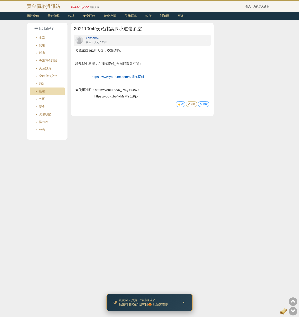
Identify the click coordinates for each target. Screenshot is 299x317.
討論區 (164, 15)
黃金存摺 (110, 15)
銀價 (148, 15)
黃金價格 (54, 15)
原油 (42, 83)
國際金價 (33, 15)
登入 (248, 6)
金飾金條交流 (48, 76)
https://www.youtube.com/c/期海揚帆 (118, 77)
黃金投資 (45, 68)
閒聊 (42, 45)
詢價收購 (45, 114)
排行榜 (43, 122)
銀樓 (71, 15)
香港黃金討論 (48, 60)
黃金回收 (89, 15)
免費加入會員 (261, 6)
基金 (42, 106)
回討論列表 (44, 28)
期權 (42, 91)
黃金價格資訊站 (43, 6)
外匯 (42, 99)
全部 (42, 37)
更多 (182, 15)
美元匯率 (131, 15)
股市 (42, 52)
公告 (42, 129)
